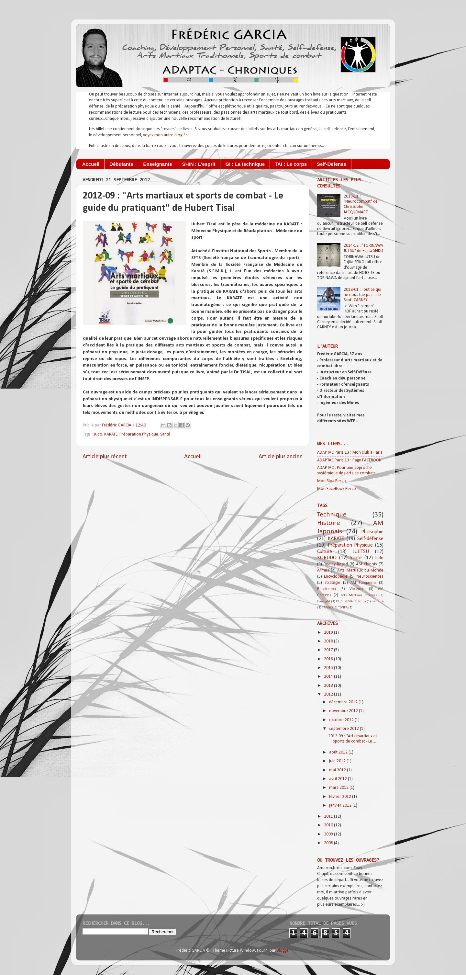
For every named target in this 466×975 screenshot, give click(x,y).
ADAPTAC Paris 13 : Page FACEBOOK (349, 460)
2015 (329, 668)
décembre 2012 (344, 702)
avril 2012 (338, 779)
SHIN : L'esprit (199, 164)
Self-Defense (331, 164)
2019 (329, 632)
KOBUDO (327, 558)
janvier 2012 (340, 805)
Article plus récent (105, 457)
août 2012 (339, 752)
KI (337, 601)
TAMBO (327, 607)
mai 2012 (338, 770)
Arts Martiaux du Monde (360, 570)
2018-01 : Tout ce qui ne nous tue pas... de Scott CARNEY (362, 295)
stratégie (332, 583)
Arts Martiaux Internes (359, 595)
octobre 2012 (342, 720)
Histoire (328, 523)
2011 (329, 816)
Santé (165, 434)
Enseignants (157, 164)
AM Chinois (366, 564)
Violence (357, 589)
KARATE (110, 434)
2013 (329, 686)
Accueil (90, 164)
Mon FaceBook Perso (336, 489)
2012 (329, 694)
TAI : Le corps (291, 164)
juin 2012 (338, 761)
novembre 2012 (344, 711)
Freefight (323, 601)
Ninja (362, 601)
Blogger (283, 950)
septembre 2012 (344, 729)
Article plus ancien (281, 457)
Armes (323, 570)
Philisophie (372, 532)
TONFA (343, 607)
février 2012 (340, 797)
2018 (329, 641)
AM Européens (363, 583)
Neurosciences (370, 576)
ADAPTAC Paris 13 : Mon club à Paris (350, 452)
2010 (329, 825)
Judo (98, 434)
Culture (324, 551)
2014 (329, 677)
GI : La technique (245, 164)
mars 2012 (339, 788)
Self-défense (370, 538)
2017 (329, 650)
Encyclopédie (336, 576)
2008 (329, 843)
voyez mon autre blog (162, 135)
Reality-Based (336, 564)
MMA (348, 601)
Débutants (121, 164)
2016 (329, 659)
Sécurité (377, 601)
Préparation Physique (138, 434)
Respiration (326, 589)
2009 (329, 834)
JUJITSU (361, 551)
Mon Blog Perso (331, 481)
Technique (332, 514)
